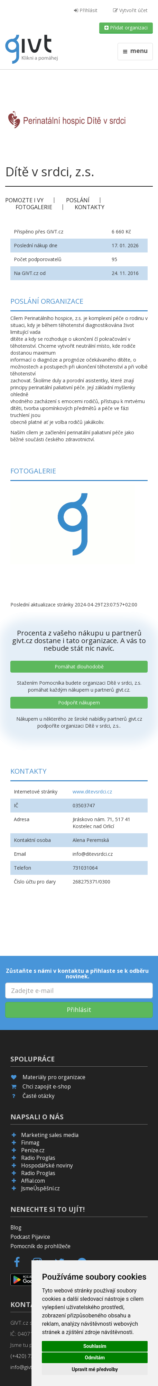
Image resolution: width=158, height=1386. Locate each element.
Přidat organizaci (126, 27)
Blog (15, 1227)
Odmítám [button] (95, 1357)
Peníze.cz (33, 1150)
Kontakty (89, 207)
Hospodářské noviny (47, 1165)
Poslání (78, 200)
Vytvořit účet (130, 10)
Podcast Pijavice (30, 1237)
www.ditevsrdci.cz (92, 791)
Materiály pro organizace (53, 1077)
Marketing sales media (49, 1135)
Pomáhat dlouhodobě (79, 666)
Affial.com (33, 1180)
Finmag (30, 1142)
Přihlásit (85, 10)
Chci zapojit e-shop (46, 1086)
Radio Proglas (38, 1158)
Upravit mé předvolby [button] (95, 1369)
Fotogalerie (34, 207)
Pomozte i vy (24, 200)
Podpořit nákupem (79, 702)
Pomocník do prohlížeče (40, 1246)
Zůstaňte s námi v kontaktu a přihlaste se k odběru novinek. (77, 973)
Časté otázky (38, 1096)
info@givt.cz (24, 1367)
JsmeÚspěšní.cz (40, 1188)
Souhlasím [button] (94, 1346)
